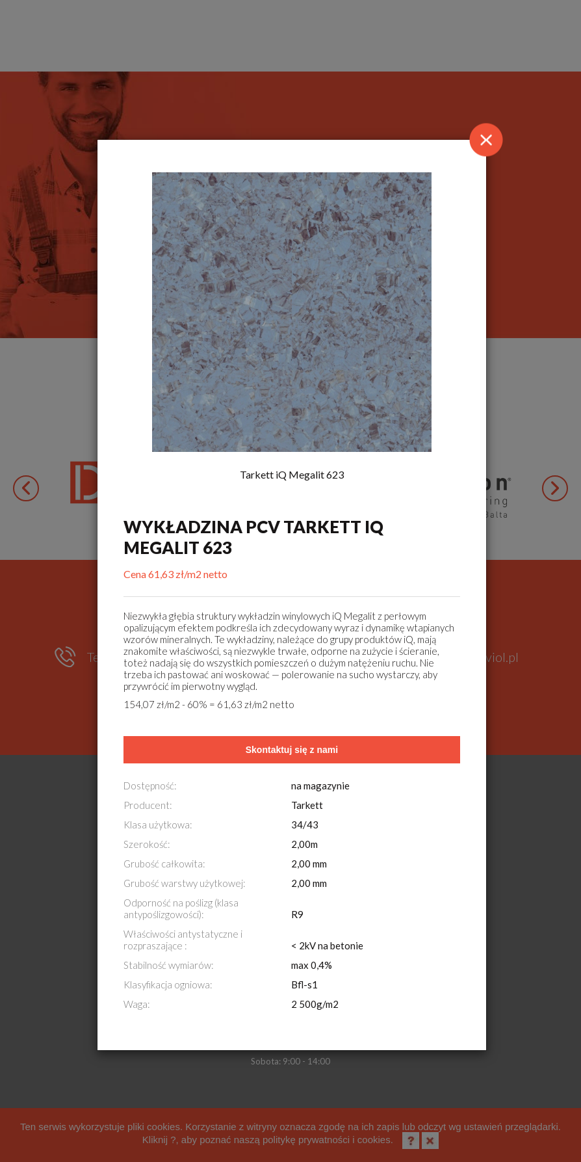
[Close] (486, 140)
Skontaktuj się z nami (292, 750)
